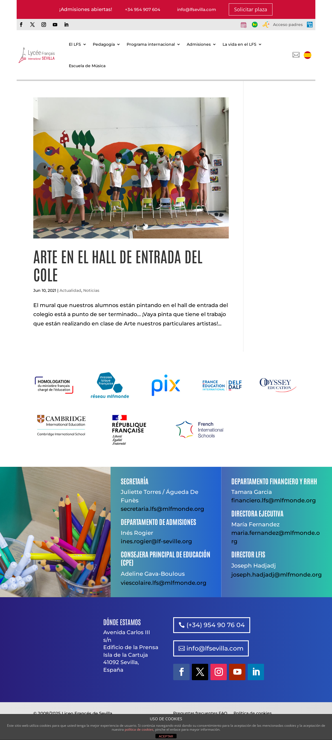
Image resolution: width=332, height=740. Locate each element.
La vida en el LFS (239, 44)
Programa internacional (151, 44)
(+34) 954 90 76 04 (215, 625)
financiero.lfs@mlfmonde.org (273, 500)
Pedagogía (104, 44)
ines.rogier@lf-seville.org (156, 541)
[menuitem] (307, 55)
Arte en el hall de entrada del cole (117, 264)
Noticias (91, 290)
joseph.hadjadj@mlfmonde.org (276, 574)
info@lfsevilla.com (196, 9)
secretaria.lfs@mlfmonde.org (162, 508)
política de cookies (139, 729)
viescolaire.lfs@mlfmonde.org (163, 582)
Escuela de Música (87, 65)
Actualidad (70, 290)
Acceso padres (288, 24)
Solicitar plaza (250, 9)
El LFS (75, 44)
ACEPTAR (166, 736)
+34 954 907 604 (142, 9)
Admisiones (199, 44)
